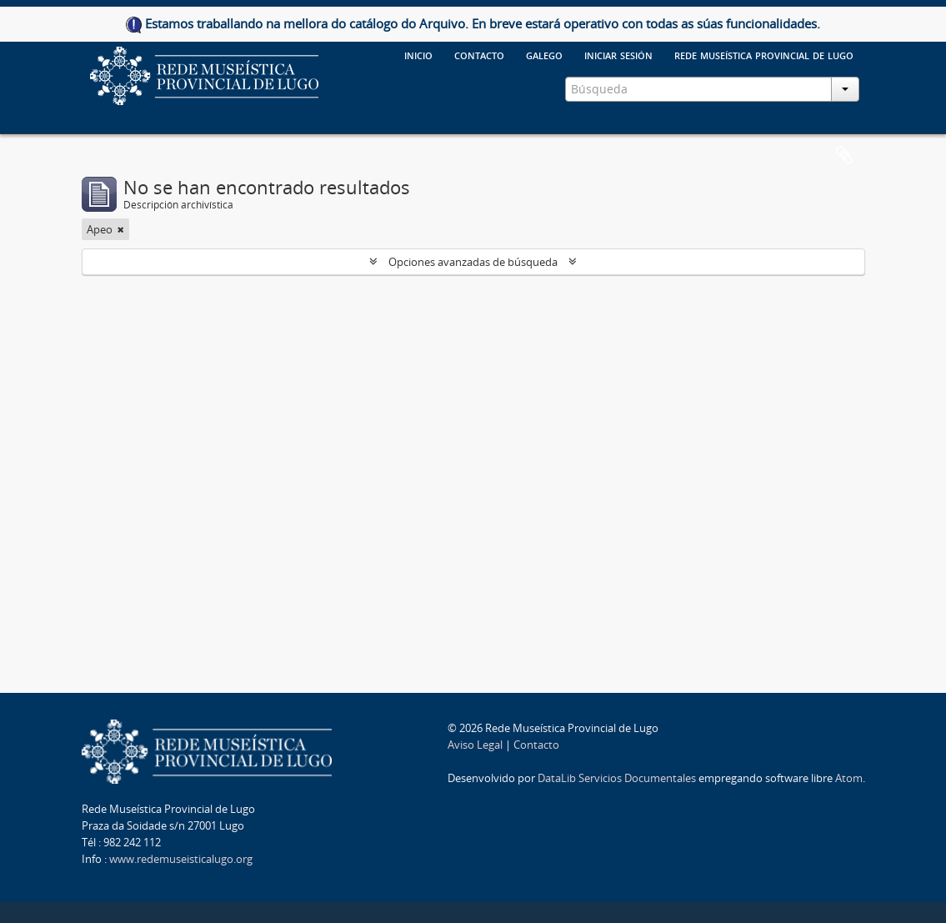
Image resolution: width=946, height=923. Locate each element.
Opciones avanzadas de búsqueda (473, 261)
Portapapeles (844, 156)
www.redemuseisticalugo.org (181, 858)
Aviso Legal (475, 744)
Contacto (536, 744)
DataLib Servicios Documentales (617, 777)
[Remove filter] (121, 229)
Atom (849, 777)
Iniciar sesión (618, 54)
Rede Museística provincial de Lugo (763, 54)
